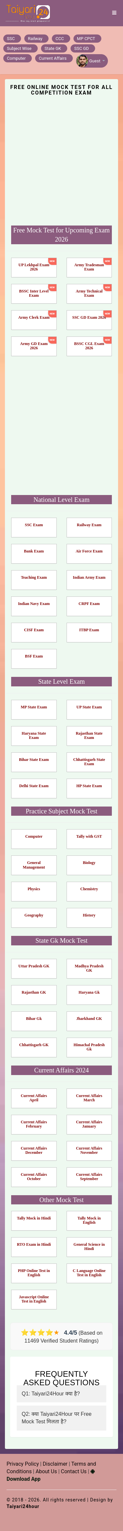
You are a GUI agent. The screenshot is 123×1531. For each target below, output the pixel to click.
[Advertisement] (61, 160)
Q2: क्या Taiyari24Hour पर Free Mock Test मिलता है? (57, 1417)
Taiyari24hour (23, 1506)
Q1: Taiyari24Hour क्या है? (51, 1393)
